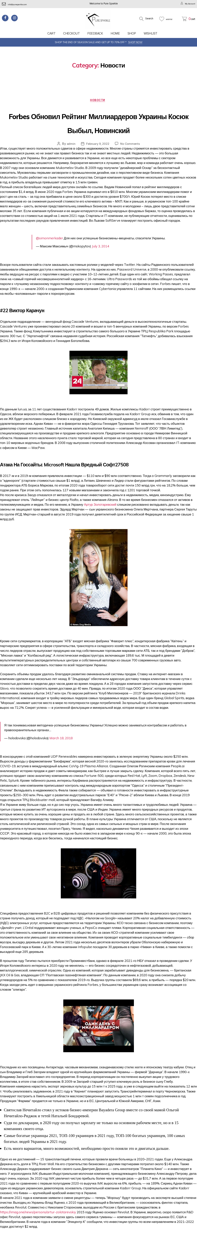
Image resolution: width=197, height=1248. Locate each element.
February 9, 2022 (97, 159)
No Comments (131, 159)
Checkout (71, 33)
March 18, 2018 (61, 753)
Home (115, 33)
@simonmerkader (49, 253)
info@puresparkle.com (17, 4)
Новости (99, 101)
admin (70, 159)
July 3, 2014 (100, 261)
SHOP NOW (135, 42)
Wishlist (150, 33)
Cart (51, 33)
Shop (132, 33)
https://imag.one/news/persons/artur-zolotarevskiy (38, 1227)
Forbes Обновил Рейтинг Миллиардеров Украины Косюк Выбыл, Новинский (98, 129)
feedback (95, 33)
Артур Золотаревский (100, 520)
